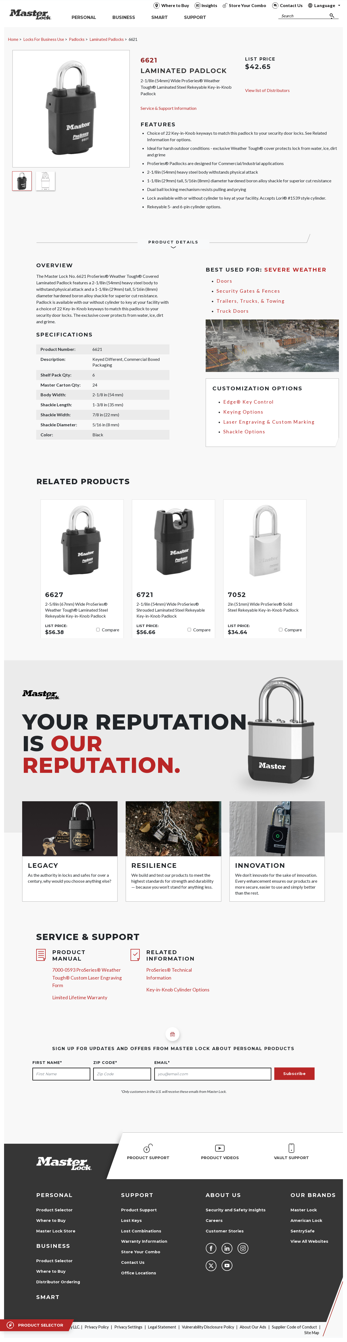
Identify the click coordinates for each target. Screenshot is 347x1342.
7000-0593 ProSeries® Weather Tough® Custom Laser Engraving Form (87, 977)
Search (287, 16)
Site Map (311, 1332)
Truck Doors (232, 311)
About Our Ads (253, 1327)
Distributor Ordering (58, 1282)
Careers (214, 1220)
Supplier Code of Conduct (294, 1327)
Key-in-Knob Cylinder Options (177, 990)
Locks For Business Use (44, 39)
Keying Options (243, 412)
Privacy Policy (97, 1327)
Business (53, 1246)
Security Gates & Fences (248, 291)
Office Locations (138, 1273)
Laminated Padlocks (107, 39)
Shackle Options (244, 431)
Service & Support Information (168, 108)
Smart (48, 1297)
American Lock (306, 1220)
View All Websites (309, 1241)
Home (13, 39)
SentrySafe (303, 1231)
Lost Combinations (141, 1231)
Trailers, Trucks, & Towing (250, 301)
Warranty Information (144, 1241)
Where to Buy (51, 1220)
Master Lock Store (55, 1231)
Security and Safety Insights (236, 1210)
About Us (223, 1195)
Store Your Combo (140, 1251)
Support (137, 1195)
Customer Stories (225, 1231)
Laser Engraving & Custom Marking (269, 422)
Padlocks (77, 39)
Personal (54, 1195)
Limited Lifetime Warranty (79, 997)
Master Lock (304, 1210)
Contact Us (133, 1262)
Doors (224, 281)
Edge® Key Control (248, 402)
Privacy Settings (128, 1327)
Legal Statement (162, 1327)
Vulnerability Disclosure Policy (208, 1327)
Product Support (139, 1210)
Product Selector (54, 1210)
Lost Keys (131, 1220)
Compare (110, 629)
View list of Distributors (267, 90)
